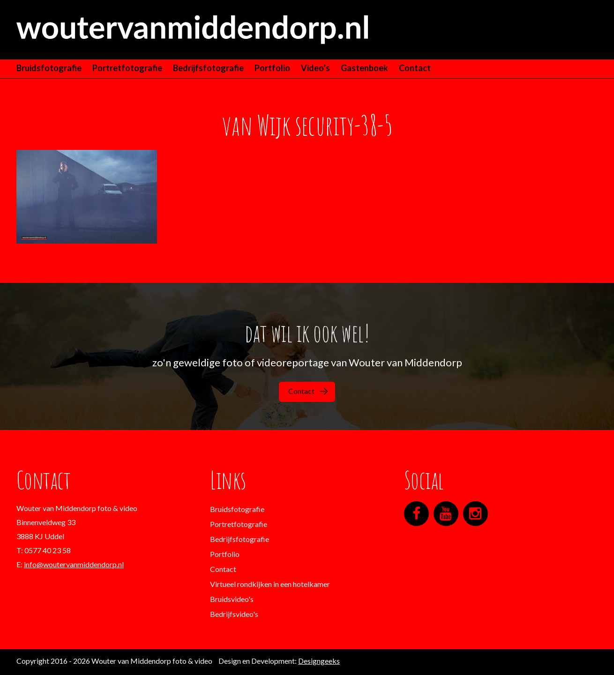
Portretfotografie (127, 68)
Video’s (315, 68)
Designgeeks (319, 660)
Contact (415, 68)
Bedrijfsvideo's (234, 613)
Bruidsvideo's (232, 598)
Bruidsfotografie (49, 68)
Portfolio (272, 68)
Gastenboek (364, 68)
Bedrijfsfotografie (208, 68)
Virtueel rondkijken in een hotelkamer (270, 583)
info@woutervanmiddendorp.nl (74, 564)
